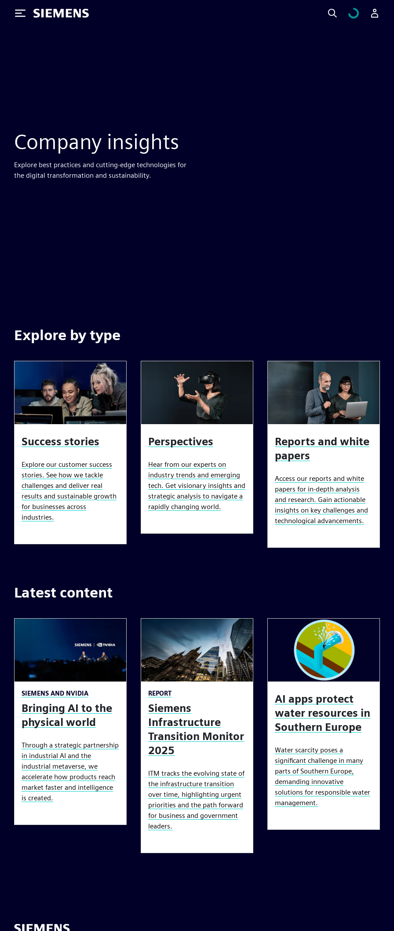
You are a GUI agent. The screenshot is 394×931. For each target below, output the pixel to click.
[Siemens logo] (61, 13)
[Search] (343, 13)
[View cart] (358, 13)
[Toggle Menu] (20, 13)
